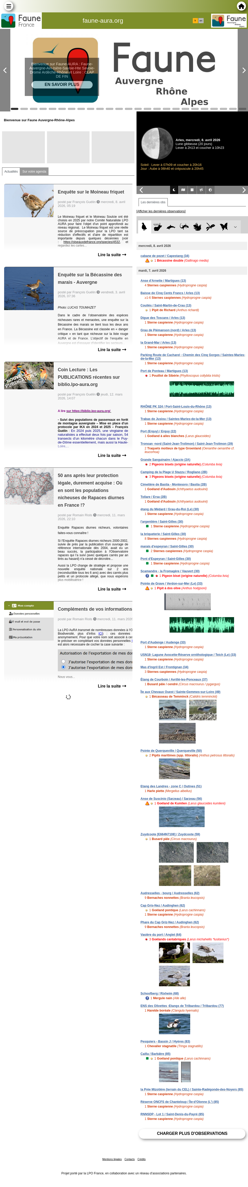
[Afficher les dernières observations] (161, 211)
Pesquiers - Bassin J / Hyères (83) (165, 1041)
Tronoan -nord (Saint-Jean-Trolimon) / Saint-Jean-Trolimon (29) (187, 444)
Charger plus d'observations (192, 1133)
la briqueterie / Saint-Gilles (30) (163, 534)
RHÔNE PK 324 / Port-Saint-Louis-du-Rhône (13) (176, 406)
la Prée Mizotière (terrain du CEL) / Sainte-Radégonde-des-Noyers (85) (192, 1089)
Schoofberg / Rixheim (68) (160, 993)
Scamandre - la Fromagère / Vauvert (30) (170, 571)
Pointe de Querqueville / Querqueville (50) (171, 751)
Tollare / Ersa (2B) (154, 497)
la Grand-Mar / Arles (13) (158, 342)
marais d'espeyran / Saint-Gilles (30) (167, 546)
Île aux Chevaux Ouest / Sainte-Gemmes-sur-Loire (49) (180, 692)
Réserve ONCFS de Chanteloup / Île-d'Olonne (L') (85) (180, 1102)
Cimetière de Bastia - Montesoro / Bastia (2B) (174, 484)
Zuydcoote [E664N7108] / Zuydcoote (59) (170, 834)
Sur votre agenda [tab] (34, 171)
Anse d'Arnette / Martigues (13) (163, 280)
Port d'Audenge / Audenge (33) (163, 642)
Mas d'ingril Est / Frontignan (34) (165, 667)
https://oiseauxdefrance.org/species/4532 (91, 242)
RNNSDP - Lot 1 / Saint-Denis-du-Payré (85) (172, 1114)
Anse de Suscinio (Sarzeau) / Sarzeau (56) (171, 799)
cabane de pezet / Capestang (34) (165, 256)
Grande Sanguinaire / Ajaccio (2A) (165, 460)
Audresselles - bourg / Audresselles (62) (170, 893)
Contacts (129, 1159)
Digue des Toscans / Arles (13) (163, 318)
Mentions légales (112, 1159)
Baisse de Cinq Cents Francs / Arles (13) (170, 293)
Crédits (142, 1159)
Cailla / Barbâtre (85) (156, 1054)
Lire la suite (112, 255)
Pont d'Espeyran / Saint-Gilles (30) (166, 559)
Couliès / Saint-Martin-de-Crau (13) (166, 305)
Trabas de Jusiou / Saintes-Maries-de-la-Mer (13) (176, 419)
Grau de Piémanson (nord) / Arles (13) (168, 330)
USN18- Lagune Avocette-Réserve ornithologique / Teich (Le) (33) (188, 655)
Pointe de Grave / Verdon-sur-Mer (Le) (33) (172, 583)
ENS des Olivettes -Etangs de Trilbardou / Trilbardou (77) (182, 1006)
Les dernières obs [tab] (153, 202)
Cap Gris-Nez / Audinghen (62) (163, 905)
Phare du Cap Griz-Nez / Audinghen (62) (170, 922)
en (200, 20)
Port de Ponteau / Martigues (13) (164, 371)
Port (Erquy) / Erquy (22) (158, 431)
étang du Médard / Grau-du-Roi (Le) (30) (170, 509)
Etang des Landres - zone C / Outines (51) (171, 786)
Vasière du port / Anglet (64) (161, 934)
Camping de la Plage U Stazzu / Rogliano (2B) (174, 472)
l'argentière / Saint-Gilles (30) (162, 521)
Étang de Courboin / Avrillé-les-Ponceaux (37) (174, 679)
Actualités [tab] (11, 171)
